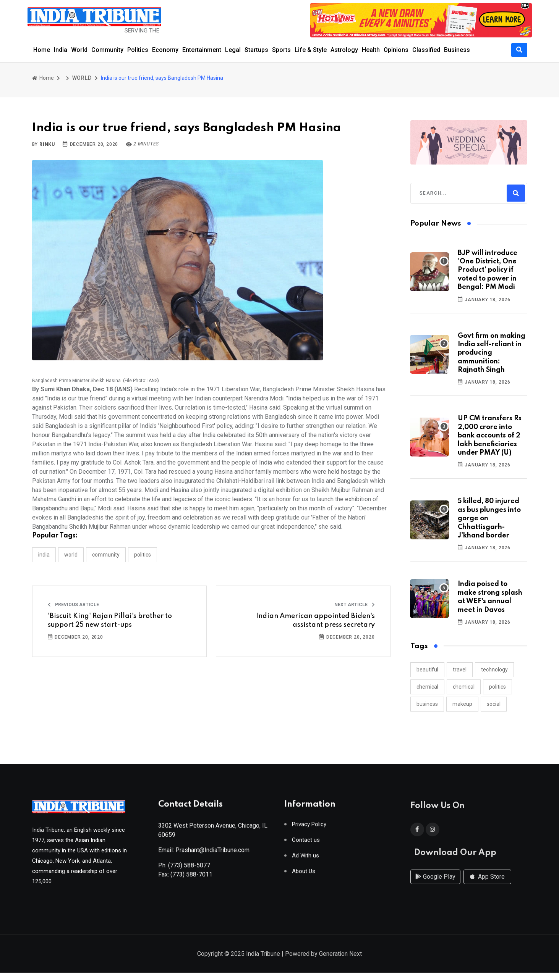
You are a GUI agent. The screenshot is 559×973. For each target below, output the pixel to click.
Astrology (344, 49)
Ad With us (305, 859)
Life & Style (311, 49)
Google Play (435, 883)
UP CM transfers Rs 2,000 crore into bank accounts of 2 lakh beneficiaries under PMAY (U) (490, 435)
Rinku (47, 144)
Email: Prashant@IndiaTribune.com (204, 853)
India (60, 49)
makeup (462, 704)
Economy (165, 49)
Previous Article (73, 604)
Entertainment (201, 49)
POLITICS (142, 555)
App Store (487, 883)
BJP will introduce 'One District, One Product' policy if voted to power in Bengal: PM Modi (487, 270)
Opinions (396, 49)
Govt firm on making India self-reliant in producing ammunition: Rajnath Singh (491, 353)
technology (494, 669)
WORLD (82, 78)
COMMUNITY (106, 555)
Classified (426, 49)
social (494, 704)
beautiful (427, 669)
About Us (303, 874)
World (79, 49)
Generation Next (340, 954)
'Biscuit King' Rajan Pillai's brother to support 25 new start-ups (110, 620)
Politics (137, 49)
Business (457, 49)
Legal (233, 49)
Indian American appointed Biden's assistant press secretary (315, 620)
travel (460, 669)
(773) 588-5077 (189, 868)
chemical (427, 687)
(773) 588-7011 (191, 877)
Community (107, 49)
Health (371, 49)
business (427, 704)
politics (497, 687)
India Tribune (263, 954)
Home (41, 49)
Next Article (354, 604)
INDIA (44, 555)
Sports (281, 49)
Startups (256, 49)
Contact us (306, 843)
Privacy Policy (309, 827)
